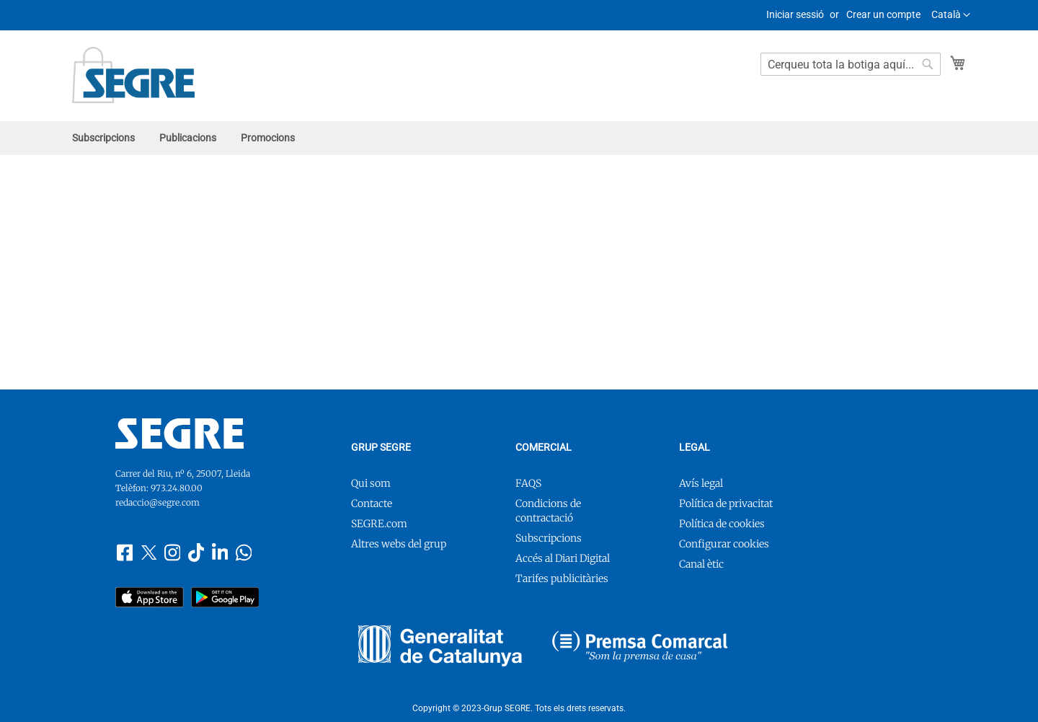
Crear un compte (883, 14)
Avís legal (701, 483)
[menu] (519, 138)
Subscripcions (548, 538)
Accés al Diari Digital (562, 558)
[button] (950, 15)
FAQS (528, 483)
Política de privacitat (726, 503)
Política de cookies (722, 523)
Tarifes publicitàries (561, 578)
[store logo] (133, 75)
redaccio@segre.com (157, 502)
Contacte (371, 503)
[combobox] (850, 64)
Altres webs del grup (398, 543)
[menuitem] (103, 138)
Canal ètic (701, 564)
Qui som (371, 483)
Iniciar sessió (795, 14)
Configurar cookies (724, 543)
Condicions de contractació (548, 510)
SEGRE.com (379, 523)
